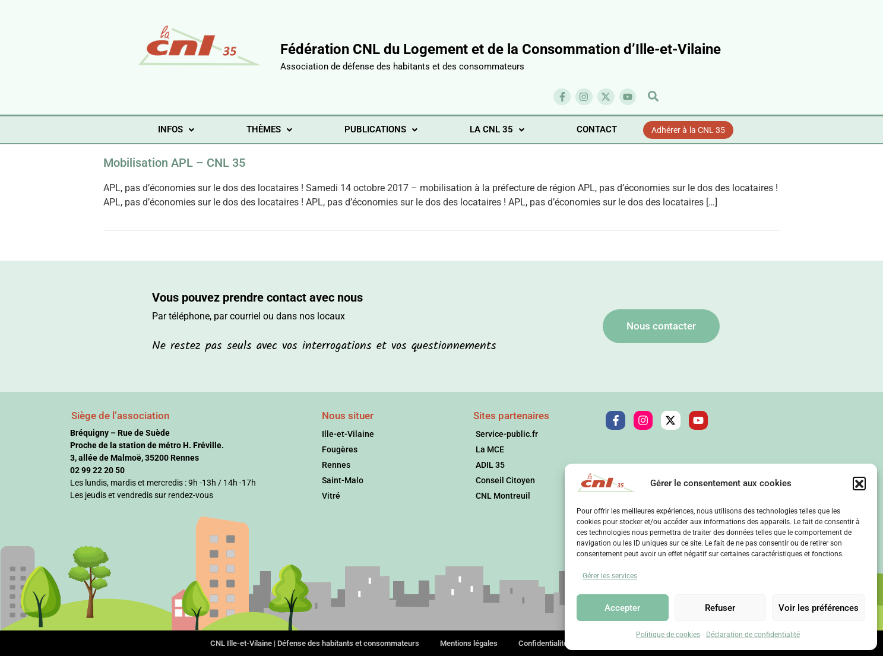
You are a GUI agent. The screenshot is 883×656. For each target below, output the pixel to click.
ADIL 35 (490, 465)
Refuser (720, 608)
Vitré (331, 495)
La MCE (490, 449)
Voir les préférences (818, 608)
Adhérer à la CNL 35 (688, 130)
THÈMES (269, 129)
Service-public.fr (507, 434)
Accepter (622, 608)
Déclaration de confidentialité (753, 634)
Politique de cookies (668, 634)
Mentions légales (469, 643)
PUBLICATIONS (380, 129)
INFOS (176, 129)
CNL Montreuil (503, 495)
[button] (859, 483)
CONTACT (597, 129)
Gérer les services (610, 576)
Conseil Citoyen (505, 480)
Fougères (339, 449)
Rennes (336, 465)
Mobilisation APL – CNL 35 (174, 163)
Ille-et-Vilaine (348, 434)
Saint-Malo (342, 480)
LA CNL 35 (497, 129)
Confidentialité (543, 643)
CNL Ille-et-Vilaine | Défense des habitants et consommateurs (314, 643)
